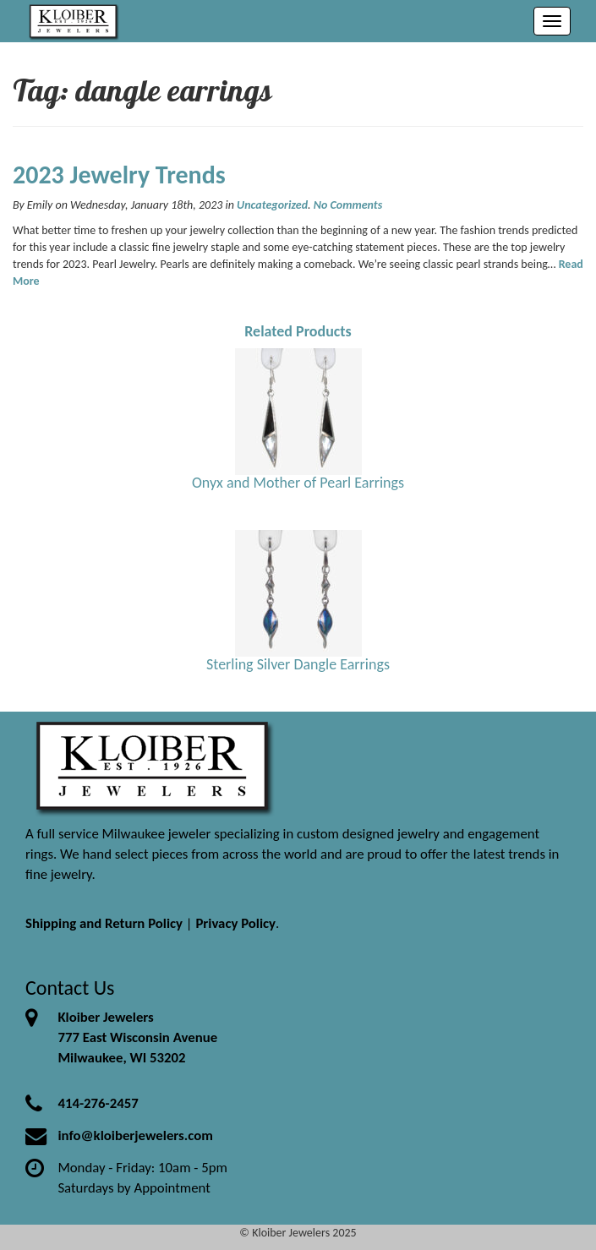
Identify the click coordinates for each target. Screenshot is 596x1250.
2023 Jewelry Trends (119, 174)
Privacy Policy (235, 923)
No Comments (348, 205)
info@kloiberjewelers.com (135, 1135)
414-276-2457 (97, 1103)
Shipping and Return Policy (104, 923)
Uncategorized (272, 205)
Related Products (298, 331)
